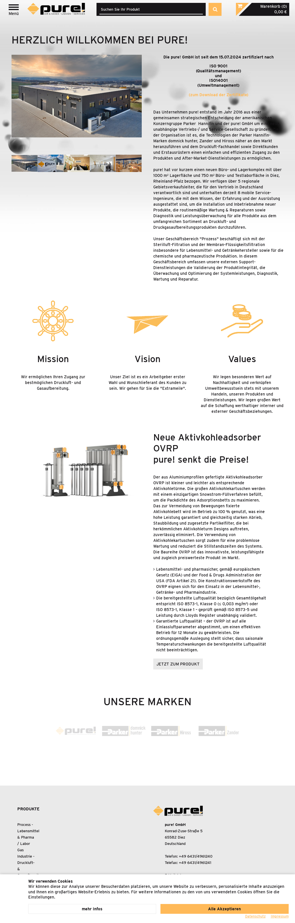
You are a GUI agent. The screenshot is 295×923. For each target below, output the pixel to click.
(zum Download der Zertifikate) (218, 94)
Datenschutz (255, 916)
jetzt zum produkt (178, 664)
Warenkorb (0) (273, 6)
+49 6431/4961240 (196, 856)
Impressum (280, 916)
